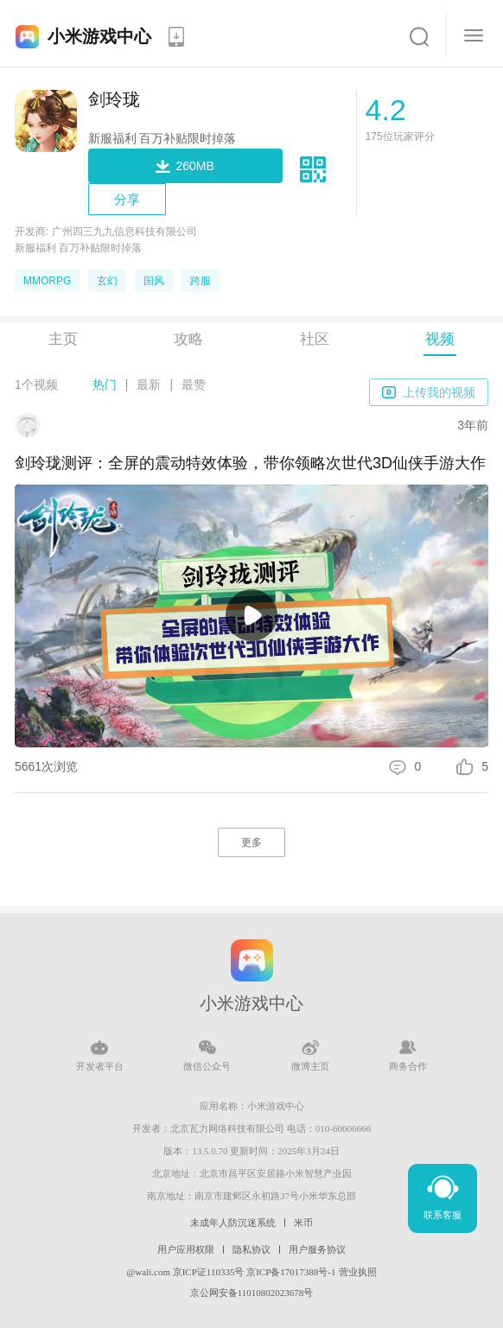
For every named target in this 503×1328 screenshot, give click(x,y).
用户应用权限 (185, 1249)
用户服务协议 (317, 1249)
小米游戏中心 (99, 36)
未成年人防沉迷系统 (233, 1222)
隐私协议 (251, 1249)
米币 (303, 1222)
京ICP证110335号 (209, 1272)
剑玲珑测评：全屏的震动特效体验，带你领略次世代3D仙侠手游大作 (250, 463)
